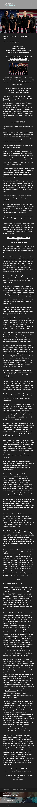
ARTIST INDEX (20, 789)
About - (4, 805)
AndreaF (14, 789)
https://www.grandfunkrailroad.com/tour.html (18, 771)
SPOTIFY (21, 779)
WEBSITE (15, 779)
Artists (25, 789)
